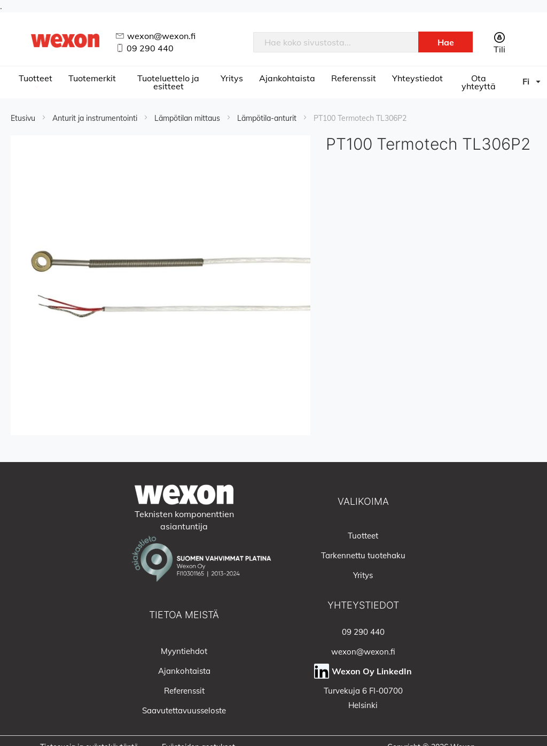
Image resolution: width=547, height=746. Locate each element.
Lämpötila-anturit (268, 118)
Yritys (232, 78)
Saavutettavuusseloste (184, 710)
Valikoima (363, 501)
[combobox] (336, 42)
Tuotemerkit (92, 78)
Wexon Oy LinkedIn (372, 671)
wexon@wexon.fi (161, 35)
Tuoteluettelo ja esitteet (168, 82)
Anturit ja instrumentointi (95, 118)
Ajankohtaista (287, 78)
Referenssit (353, 78)
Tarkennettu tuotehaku (363, 555)
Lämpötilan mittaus (188, 118)
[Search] (445, 42)
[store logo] (65, 41)
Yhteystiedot (417, 78)
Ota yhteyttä (479, 82)
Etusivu (24, 118)
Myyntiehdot (184, 651)
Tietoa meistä (184, 614)
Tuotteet (35, 78)
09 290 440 (150, 48)
